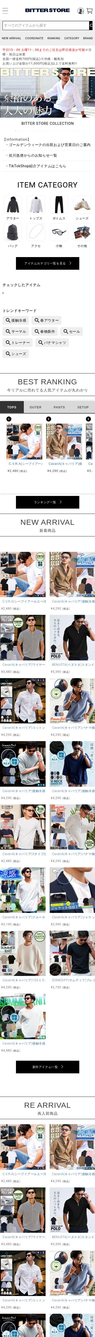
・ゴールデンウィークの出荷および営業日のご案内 (48, 145)
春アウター (49, 320)
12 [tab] (55, 130)
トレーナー (20, 343)
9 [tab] (44, 130)
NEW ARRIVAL (11, 38)
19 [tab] (80, 130)
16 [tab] (69, 130)
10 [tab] (48, 130)
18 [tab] (76, 130)
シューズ (18, 354)
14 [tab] (62, 130)
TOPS (11, 407)
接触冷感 (18, 320)
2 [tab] (19, 130)
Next (89, 97)
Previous (6, 97)
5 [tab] (30, 130)
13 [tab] (58, 130)
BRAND (88, 38)
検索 (90, 25)
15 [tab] (65, 130)
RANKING (53, 38)
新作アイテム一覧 (45, 1067)
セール (74, 331)
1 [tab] (16, 130)
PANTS (59, 407)
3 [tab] (23, 130)
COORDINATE (34, 38)
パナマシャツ (55, 343)
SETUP (83, 407)
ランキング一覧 (45, 502)
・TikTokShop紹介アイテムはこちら (35, 166)
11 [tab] (51, 130)
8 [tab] (41, 130)
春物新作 (47, 331)
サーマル (18, 331)
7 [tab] (37, 130)
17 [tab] (72, 130)
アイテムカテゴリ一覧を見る (45, 263)
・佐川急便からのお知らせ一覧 (31, 155)
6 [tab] (33, 130)
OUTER (36, 407)
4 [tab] (26, 130)
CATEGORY (71, 38)
